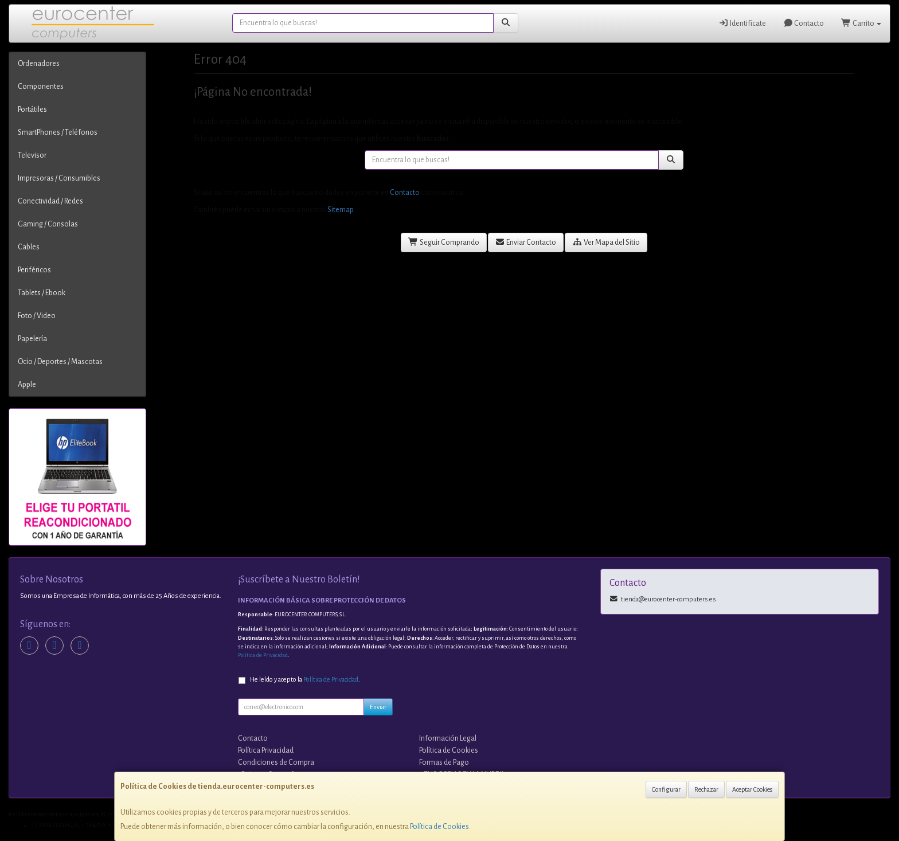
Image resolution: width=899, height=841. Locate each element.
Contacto (803, 23)
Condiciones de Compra (276, 762)
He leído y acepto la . (305, 679)
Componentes (41, 87)
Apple (27, 385)
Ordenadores (39, 64)
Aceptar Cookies (752, 789)
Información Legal (447, 738)
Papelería (32, 339)
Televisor (32, 155)
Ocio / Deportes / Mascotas (60, 362)
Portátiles (32, 109)
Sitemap (340, 210)
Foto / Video (37, 316)
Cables (29, 247)
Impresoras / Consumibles (59, 178)
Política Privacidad (266, 750)
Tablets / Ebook (41, 293)
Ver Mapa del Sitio (606, 242)
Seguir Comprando (443, 242)
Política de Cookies (439, 827)
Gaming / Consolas (48, 224)
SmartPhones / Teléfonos (57, 132)
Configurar (666, 789)
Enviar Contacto (526, 242)
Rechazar (706, 789)
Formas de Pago (444, 762)
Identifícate (742, 23)
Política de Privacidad (263, 655)
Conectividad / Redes (50, 201)
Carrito (861, 23)
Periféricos (34, 270)
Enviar (378, 706)
